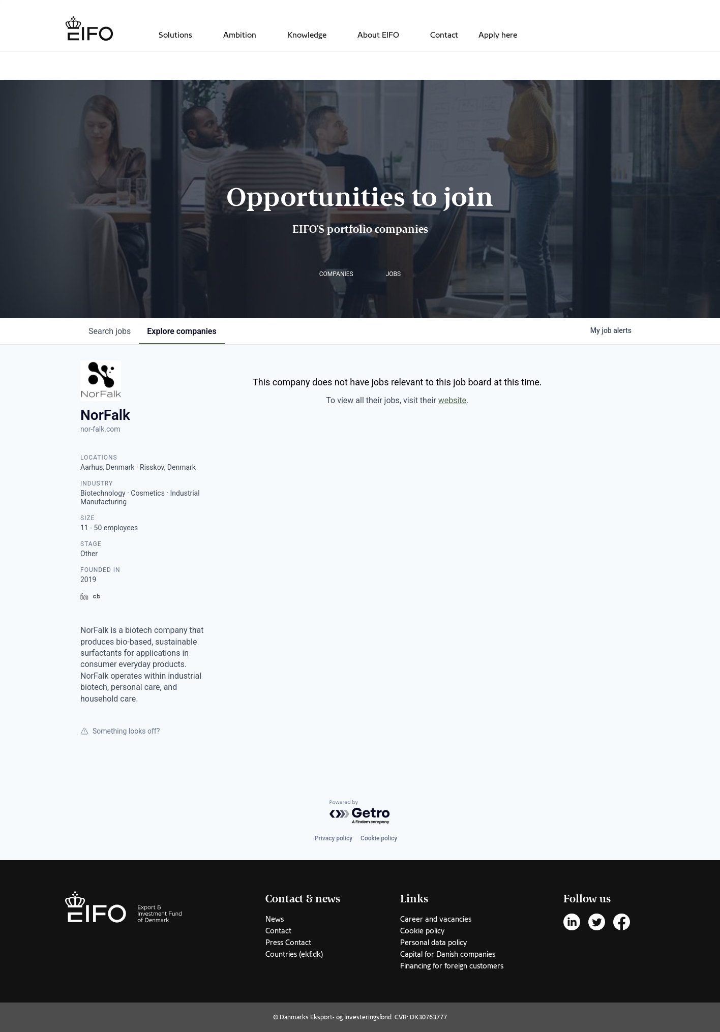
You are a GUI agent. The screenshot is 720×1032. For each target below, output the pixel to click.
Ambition (239, 35)
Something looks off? (120, 731)
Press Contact (288, 942)
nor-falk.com (100, 429)
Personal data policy (433, 942)
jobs (109, 331)
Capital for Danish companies (447, 954)
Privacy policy (333, 838)
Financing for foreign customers (451, 966)
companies (181, 331)
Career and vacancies (435, 919)
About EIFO (378, 35)
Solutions (175, 35)
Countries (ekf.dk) (294, 954)
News (274, 919)
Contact (444, 35)
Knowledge (306, 35)
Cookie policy (379, 838)
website (452, 400)
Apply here (497, 35)
